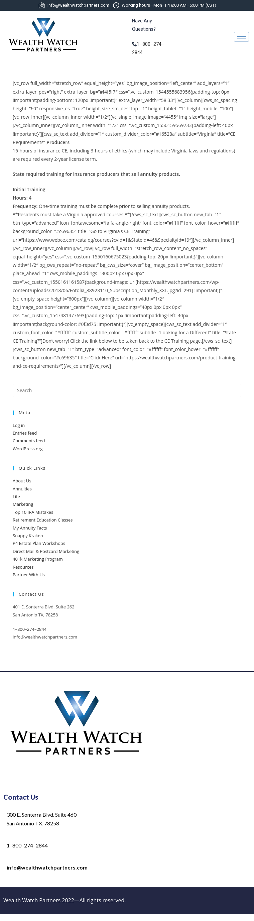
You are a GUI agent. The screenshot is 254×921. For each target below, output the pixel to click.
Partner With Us (29, 575)
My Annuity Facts (30, 528)
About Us (22, 481)
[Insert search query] (127, 390)
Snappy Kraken (28, 536)
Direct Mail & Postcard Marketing (46, 551)
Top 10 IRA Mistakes (33, 512)
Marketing (23, 504)
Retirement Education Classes (43, 520)
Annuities (22, 489)
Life (16, 496)
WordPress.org (28, 449)
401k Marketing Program (38, 559)
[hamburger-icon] (241, 36)
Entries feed (25, 433)
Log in (19, 425)
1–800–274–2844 (29, 629)
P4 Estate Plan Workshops (39, 543)
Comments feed (29, 441)
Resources (23, 567)
